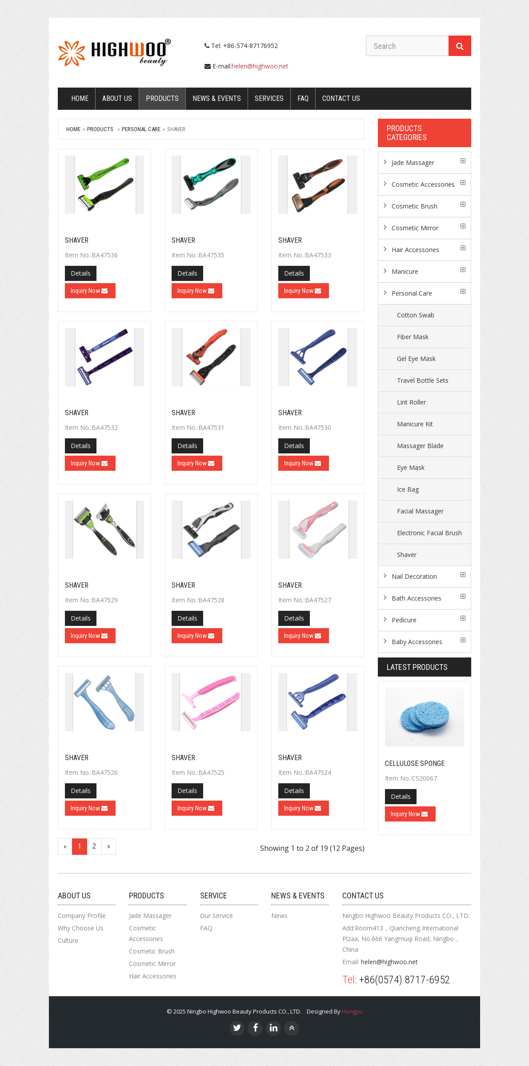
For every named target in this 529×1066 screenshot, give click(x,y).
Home (79, 98)
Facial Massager (420, 511)
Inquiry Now (89, 290)
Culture (68, 940)
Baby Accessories (417, 641)
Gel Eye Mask (416, 358)
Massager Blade (420, 445)
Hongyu (352, 1011)
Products (162, 98)
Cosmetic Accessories (423, 184)
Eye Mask (411, 467)
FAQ (303, 98)
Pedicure (404, 620)
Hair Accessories (415, 249)
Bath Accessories (416, 598)
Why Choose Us (81, 928)
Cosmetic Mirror (415, 228)
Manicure (405, 271)
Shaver (76, 240)
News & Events (216, 98)
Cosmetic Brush (414, 206)
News (279, 915)
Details (81, 273)
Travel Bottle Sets (423, 380)
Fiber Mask (413, 337)
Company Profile (82, 915)
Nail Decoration (414, 576)
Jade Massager (413, 162)
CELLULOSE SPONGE (415, 763)
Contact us (341, 98)
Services (269, 98)
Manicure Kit (415, 424)
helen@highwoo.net (260, 66)
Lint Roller (411, 402)
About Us (117, 98)
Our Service (216, 915)
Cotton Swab (415, 315)
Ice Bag (408, 489)
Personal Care (141, 129)
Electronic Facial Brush (429, 533)
